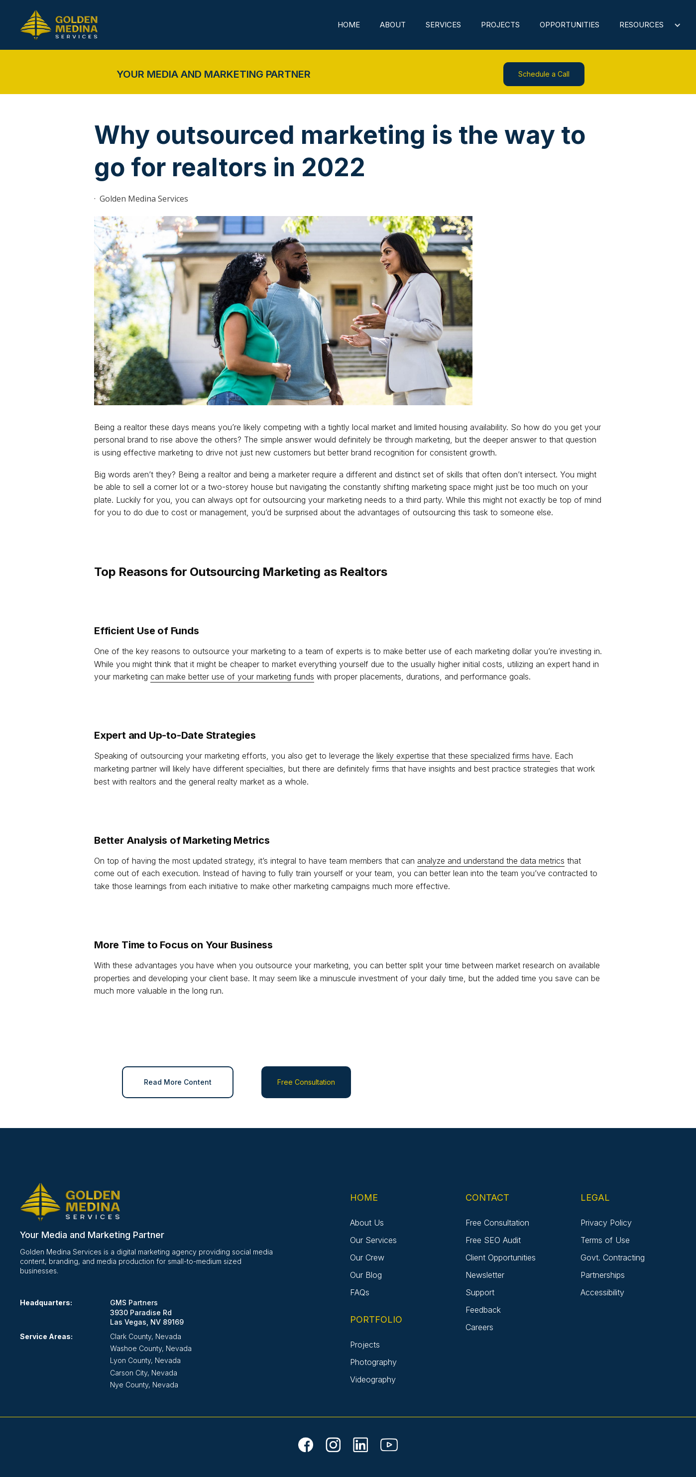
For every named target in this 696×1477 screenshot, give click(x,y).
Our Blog (366, 1275)
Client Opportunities (500, 1257)
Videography (373, 1379)
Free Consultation (306, 1082)
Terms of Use (605, 1240)
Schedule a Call (544, 74)
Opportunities (569, 24)
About (393, 24)
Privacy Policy (606, 1223)
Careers (479, 1327)
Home (349, 24)
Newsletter (484, 1275)
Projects (500, 24)
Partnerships (602, 1275)
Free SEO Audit (493, 1240)
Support (479, 1292)
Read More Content (178, 1082)
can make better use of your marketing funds (232, 677)
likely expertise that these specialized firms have (463, 756)
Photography (373, 1362)
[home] (61, 26)
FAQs (359, 1292)
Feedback (483, 1310)
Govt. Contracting (612, 1257)
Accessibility (602, 1292)
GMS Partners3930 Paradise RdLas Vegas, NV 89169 (147, 1312)
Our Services (373, 1240)
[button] (645, 25)
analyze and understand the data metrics (491, 861)
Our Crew (367, 1257)
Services (443, 24)
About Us (367, 1223)
